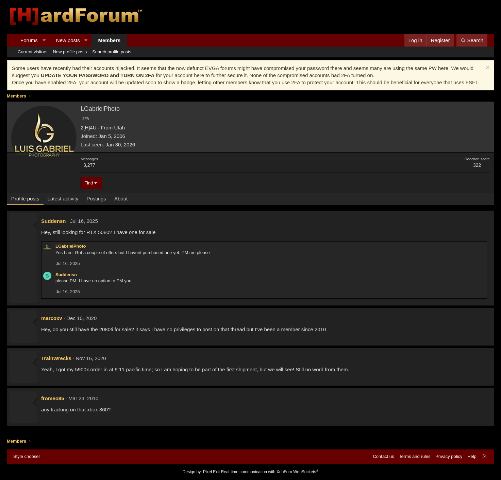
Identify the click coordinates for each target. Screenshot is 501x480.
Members (109, 40)
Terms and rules (414, 456)
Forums (29, 40)
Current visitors (32, 51)
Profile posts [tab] (25, 198)
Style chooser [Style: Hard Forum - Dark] (26, 456)
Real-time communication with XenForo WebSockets (270, 471)
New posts (68, 40)
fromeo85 (52, 398)
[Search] (471, 40)
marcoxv (51, 318)
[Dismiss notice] (487, 68)
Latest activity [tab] (63, 198)
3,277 (89, 165)
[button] (43, 40)
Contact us (383, 456)
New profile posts (70, 51)
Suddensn (53, 221)
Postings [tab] (96, 198)
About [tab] (121, 198)
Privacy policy (448, 456)
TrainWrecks (56, 358)
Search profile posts (111, 51)
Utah (119, 127)
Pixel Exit (211, 471)
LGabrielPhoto (70, 246)
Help (472, 456)
